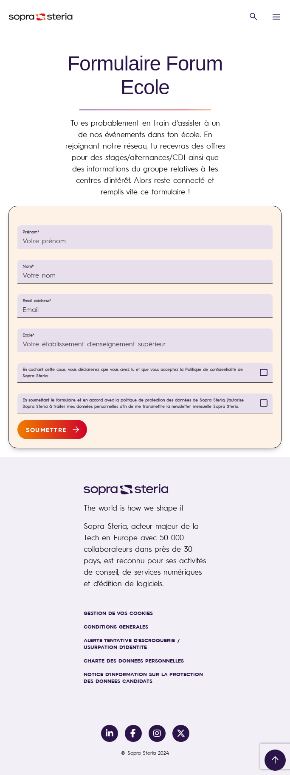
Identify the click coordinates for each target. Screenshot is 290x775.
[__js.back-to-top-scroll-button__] (275, 760)
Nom (28, 266)
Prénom (31, 232)
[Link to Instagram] (157, 733)
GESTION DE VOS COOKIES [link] (118, 612)
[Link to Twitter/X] (180, 733)
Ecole (28, 335)
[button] (253, 17)
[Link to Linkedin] (109, 733)
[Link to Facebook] (133, 733)
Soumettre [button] (46, 429)
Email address (37, 300)
